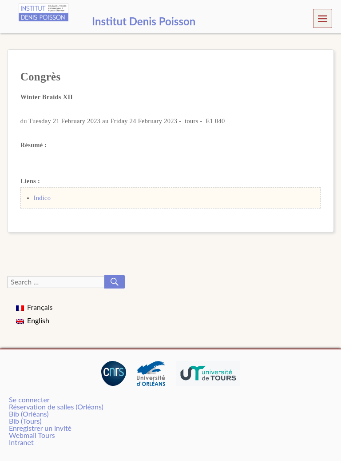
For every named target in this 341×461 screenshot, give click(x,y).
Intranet (21, 442)
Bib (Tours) (25, 421)
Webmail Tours (32, 435)
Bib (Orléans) (28, 413)
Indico (42, 197)
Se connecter (29, 399)
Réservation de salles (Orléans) (56, 406)
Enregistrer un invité (40, 428)
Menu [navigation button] (322, 18)
